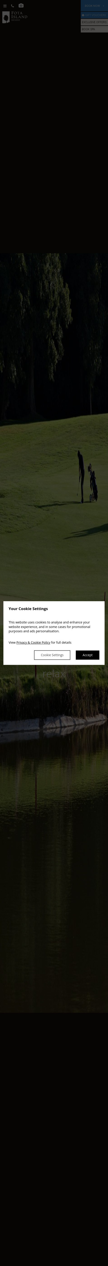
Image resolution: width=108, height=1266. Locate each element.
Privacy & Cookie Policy (33, 642)
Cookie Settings (52, 655)
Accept (88, 655)
